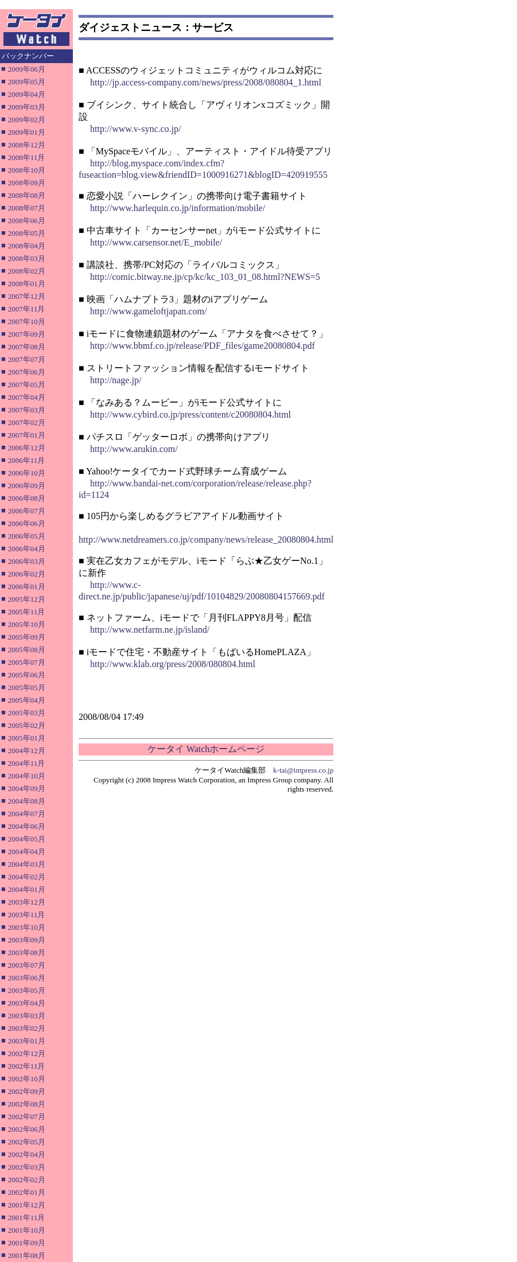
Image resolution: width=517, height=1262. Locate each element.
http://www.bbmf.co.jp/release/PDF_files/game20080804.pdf (202, 345)
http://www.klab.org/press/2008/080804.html (172, 664)
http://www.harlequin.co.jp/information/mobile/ (177, 208)
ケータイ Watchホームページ (206, 749)
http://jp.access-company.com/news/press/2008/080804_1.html (205, 82)
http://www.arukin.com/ (134, 449)
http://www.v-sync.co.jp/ (135, 129)
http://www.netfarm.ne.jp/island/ (149, 629)
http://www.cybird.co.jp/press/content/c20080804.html (190, 414)
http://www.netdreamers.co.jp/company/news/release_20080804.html (206, 539)
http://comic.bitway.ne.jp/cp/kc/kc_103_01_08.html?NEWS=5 (205, 277)
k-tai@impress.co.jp (303, 770)
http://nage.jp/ (115, 380)
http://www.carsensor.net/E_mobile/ (156, 242)
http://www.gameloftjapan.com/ (148, 311)
